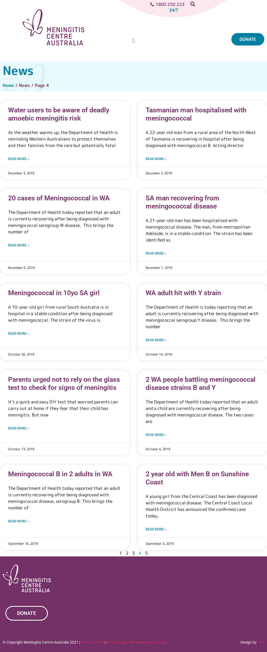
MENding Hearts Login (148, 642)
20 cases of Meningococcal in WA (59, 198)
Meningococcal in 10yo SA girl (54, 293)
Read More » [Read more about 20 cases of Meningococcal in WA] (18, 245)
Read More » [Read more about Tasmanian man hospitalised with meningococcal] (156, 159)
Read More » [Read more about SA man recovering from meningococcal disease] (156, 253)
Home (8, 85)
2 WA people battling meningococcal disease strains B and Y (201, 384)
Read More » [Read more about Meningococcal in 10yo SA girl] (18, 333)
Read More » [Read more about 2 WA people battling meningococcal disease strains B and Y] (156, 435)
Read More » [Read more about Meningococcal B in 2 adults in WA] (18, 521)
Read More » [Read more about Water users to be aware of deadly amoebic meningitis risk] (18, 159)
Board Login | (117, 642)
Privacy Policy (92, 642)
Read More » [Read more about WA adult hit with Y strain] (156, 340)
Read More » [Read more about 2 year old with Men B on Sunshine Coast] (156, 529)
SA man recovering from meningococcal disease (182, 202)
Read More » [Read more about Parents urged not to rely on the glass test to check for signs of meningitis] (18, 428)
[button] (133, 41)
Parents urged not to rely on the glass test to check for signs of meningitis (64, 384)
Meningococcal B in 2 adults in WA (60, 474)
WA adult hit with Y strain (183, 293)
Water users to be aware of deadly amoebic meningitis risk (58, 114)
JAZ (261, 642)
